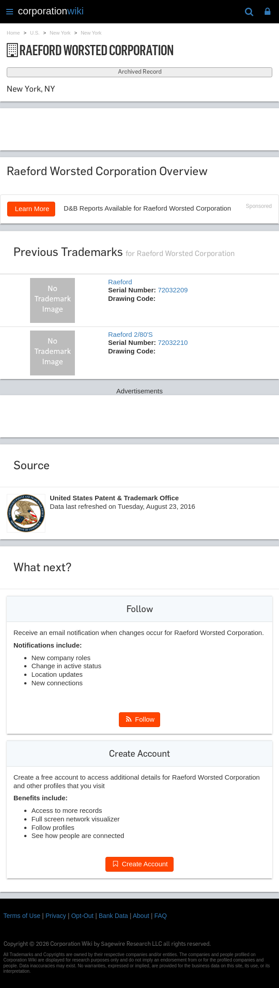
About (141, 915)
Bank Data (113, 915)
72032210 (173, 342)
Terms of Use (22, 915)
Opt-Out (82, 915)
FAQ (160, 915)
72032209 (173, 290)
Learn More (31, 208)
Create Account (139, 864)
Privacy (55, 915)
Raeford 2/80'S (130, 334)
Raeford (120, 282)
